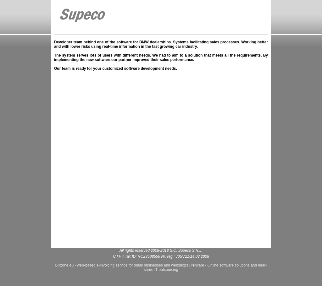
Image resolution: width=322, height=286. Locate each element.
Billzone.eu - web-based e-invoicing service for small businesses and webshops (121, 265)
